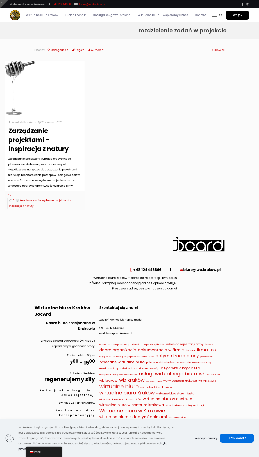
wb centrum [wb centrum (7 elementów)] (213, 374)
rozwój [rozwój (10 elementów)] (154, 368)
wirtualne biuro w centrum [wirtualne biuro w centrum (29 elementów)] (167, 398)
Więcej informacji (206, 438)
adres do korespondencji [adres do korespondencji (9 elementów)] (114, 344)
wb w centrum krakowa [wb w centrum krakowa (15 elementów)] (180, 381)
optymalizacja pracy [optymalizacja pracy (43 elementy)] (177, 355)
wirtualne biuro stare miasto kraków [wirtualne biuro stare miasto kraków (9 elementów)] (120, 399)
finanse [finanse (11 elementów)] (190, 350)
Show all (217, 50)
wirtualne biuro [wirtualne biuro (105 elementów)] (119, 386)
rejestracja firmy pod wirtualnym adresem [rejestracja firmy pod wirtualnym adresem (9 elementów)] (124, 368)
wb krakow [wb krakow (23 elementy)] (108, 380)
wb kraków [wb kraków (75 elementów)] (132, 380)
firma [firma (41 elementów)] (202, 350)
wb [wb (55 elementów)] (202, 374)
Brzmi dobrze (237, 438)
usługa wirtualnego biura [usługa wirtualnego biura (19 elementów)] (180, 368)
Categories (58, 50)
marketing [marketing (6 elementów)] (118, 356)
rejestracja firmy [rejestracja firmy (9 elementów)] (201, 362)
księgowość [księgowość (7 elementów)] (105, 356)
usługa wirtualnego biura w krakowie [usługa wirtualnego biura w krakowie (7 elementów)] (118, 374)
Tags (78, 50)
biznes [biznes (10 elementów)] (209, 344)
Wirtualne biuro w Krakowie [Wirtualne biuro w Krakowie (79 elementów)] (132, 410)
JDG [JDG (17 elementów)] (213, 350)
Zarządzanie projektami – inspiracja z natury (38, 139)
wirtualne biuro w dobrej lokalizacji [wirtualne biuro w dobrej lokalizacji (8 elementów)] (185, 405)
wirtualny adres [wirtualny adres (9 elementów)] (178, 417)
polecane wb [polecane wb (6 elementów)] (206, 356)
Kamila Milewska (22, 122)
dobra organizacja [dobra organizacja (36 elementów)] (117, 350)
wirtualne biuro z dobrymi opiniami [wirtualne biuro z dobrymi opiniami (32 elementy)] (133, 416)
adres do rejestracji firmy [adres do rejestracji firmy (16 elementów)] (184, 344)
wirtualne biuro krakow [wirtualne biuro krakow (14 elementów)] (156, 387)
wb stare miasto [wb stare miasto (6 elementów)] (154, 381)
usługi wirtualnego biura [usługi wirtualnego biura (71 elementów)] (168, 373)
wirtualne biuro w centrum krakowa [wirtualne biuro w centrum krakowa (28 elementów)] (131, 404)
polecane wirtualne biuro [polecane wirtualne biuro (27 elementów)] (122, 362)
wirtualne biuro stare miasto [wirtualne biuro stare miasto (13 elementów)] (175, 393)
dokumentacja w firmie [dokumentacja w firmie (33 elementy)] (161, 350)
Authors (96, 50)
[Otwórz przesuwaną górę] (4, 4)
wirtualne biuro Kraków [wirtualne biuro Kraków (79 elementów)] (127, 393)
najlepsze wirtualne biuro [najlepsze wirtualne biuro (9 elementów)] (139, 356)
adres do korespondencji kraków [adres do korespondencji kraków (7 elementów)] (147, 344)
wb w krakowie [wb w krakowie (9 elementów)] (207, 381)
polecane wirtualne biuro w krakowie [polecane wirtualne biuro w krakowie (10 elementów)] (168, 362)
